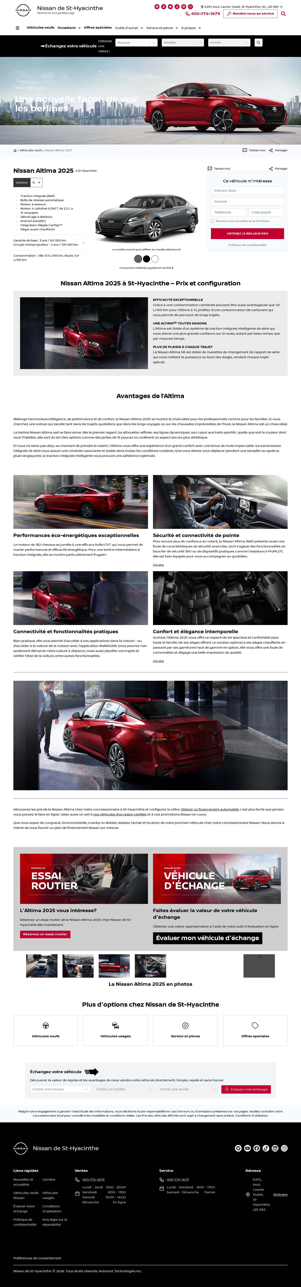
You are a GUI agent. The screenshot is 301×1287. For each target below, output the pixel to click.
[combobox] (118, 42)
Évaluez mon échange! (246, 1089)
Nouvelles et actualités (23, 1182)
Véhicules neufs (40, 28)
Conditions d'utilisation (251, 1115)
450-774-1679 (202, 13)
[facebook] (256, 1148)
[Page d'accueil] (20, 1148)
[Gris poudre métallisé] (138, 259)
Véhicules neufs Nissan (25, 1195)
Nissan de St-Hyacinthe (70, 8)
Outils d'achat (129, 28)
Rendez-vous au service (250, 15)
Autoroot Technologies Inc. (120, 1271)
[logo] (23, 10)
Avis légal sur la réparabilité (54, 1222)
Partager (278, 168)
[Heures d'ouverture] (241, 6)
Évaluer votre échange (24, 1208)
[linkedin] (275, 1148)
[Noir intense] (146, 258)
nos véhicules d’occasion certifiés (120, 814)
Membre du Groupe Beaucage (55, 13)
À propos (191, 28)
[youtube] (247, 1148)
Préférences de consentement (37, 1258)
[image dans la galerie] (41, 966)
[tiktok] (266, 1148)
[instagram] (284, 1148)
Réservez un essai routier (45, 934)
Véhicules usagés (50, 1195)
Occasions (69, 28)
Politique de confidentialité (248, 245)
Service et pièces (162, 28)
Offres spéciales (98, 28)
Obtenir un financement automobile (210, 809)
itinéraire (280, 1194)
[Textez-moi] (253, 150)
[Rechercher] (283, 14)
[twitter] (238, 1148)
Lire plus (158, 565)
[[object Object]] (278, 150)
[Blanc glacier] (154, 258)
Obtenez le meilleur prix (247, 233)
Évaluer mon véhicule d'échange (207, 938)
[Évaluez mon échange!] (259, 43)
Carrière (48, 1179)
